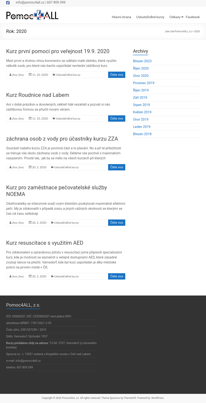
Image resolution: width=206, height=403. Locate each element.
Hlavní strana (121, 17)
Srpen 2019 (141, 105)
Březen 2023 (142, 61)
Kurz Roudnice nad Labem (37, 95)
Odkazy (175, 17)
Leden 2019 (141, 127)
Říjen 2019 (141, 90)
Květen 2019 (142, 112)
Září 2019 (140, 98)
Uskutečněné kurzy (150, 17)
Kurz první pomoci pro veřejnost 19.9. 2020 (58, 51)
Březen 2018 (142, 134)
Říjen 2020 (141, 68)
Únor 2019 (140, 119)
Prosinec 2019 (143, 83)
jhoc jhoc (18, 74)
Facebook (193, 17)
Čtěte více (116, 74)
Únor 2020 (140, 76)
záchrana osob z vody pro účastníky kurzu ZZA (62, 139)
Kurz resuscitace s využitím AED (44, 243)
